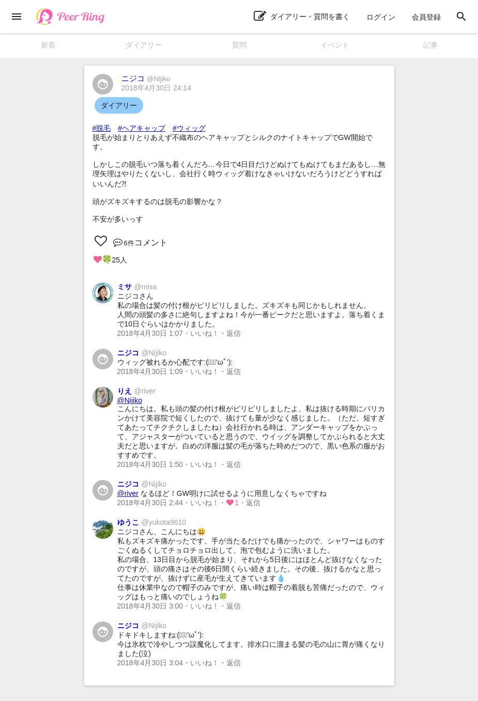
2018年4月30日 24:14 (156, 88)
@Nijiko (129, 400)
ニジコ (146, 78)
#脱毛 (101, 128)
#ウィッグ (189, 128)
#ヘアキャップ (141, 128)
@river (127, 493)
